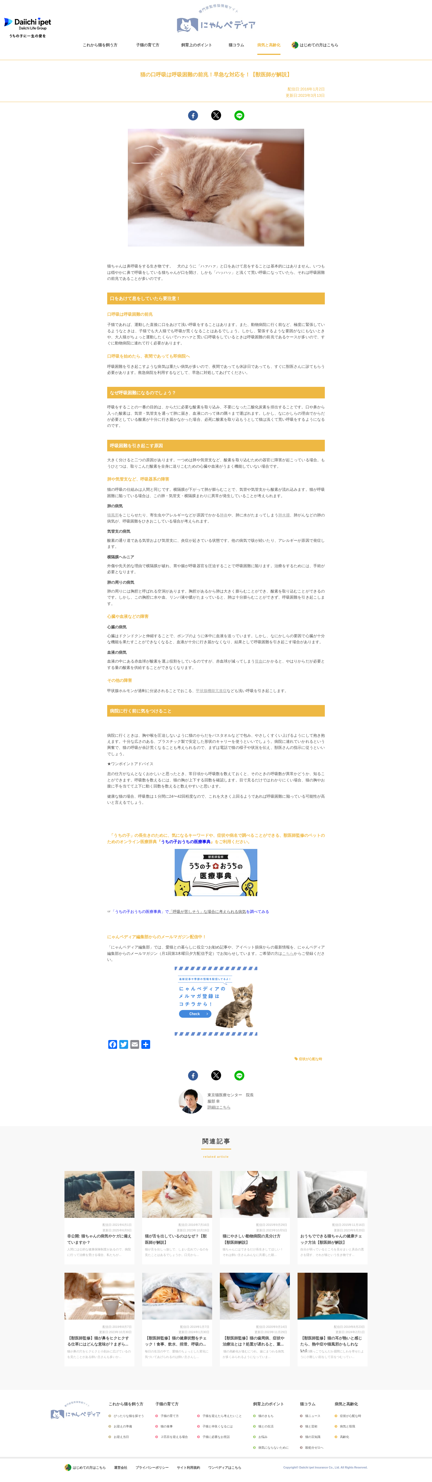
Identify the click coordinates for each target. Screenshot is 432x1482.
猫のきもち (266, 1415)
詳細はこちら (219, 1107)
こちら (288, 953)
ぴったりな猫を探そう (129, 1415)
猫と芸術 (311, 1426)
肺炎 (224, 515)
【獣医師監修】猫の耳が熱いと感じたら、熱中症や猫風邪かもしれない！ (331, 1344)
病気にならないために (273, 1447)
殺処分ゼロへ (314, 1447)
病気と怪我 (347, 1426)
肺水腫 (284, 515)
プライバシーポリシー (152, 1468)
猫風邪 (113, 515)
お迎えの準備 (123, 1426)
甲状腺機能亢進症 (211, 690)
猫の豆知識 (312, 1436)
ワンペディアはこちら (224, 1468)
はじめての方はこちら (319, 45)
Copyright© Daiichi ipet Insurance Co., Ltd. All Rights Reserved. (325, 1467)
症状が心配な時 (310, 1059)
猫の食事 (167, 1426)
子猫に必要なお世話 (216, 1436)
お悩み (263, 1436)
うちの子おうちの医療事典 (185, 841)
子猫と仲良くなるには (217, 1426)
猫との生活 (266, 1426)
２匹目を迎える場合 (174, 1436)
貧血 (259, 661)
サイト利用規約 (188, 1468)
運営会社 (120, 1468)
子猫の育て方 (147, 45)
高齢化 (344, 1436)
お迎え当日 (121, 1436)
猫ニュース (312, 1415)
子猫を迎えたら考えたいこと (222, 1415)
